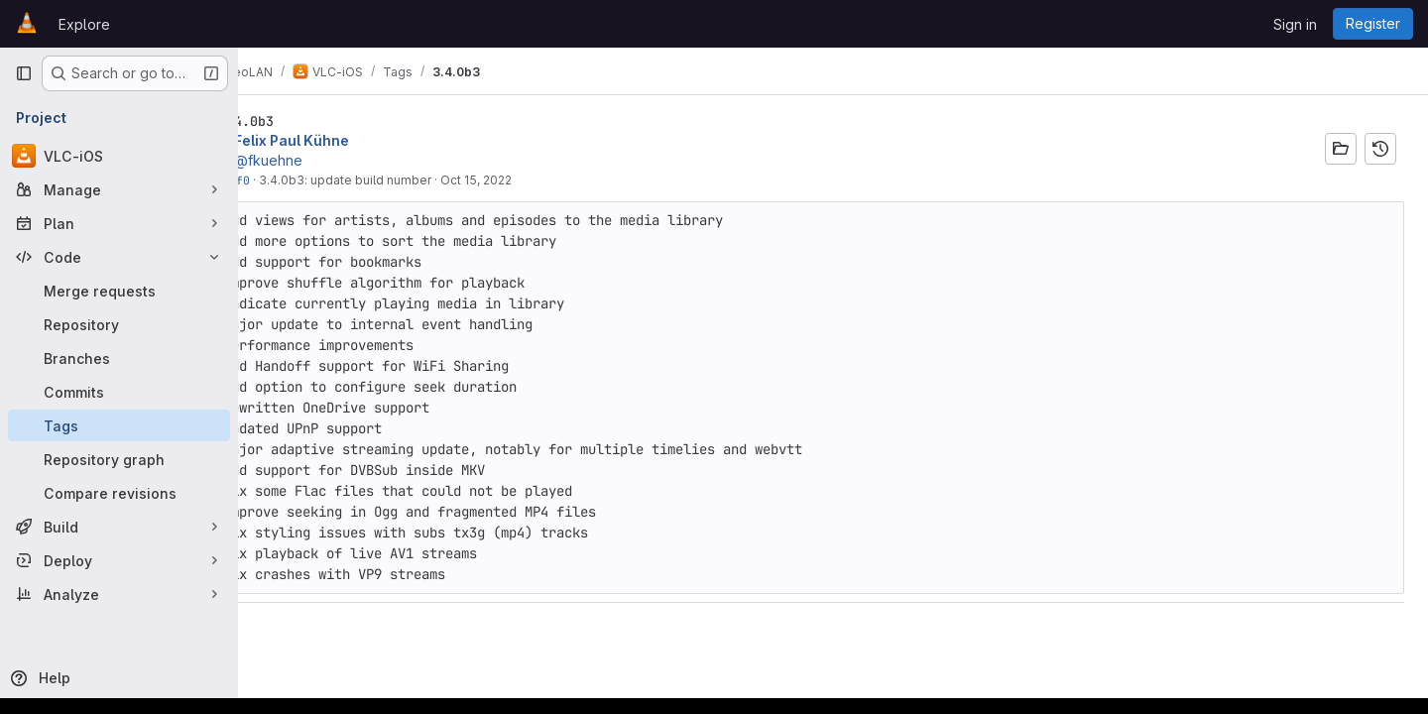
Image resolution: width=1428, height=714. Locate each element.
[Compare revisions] (119, 493)
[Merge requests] (119, 290)
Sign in (1295, 24)
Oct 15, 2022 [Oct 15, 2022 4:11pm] (543, 180)
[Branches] (119, 358)
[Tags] (119, 425)
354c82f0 (289, 180)
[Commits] (119, 392)
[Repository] (119, 324)
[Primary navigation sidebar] (24, 73)
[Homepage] (27, 24)
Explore (84, 24)
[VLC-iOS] (119, 156)
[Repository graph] (119, 459)
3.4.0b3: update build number (412, 180)
